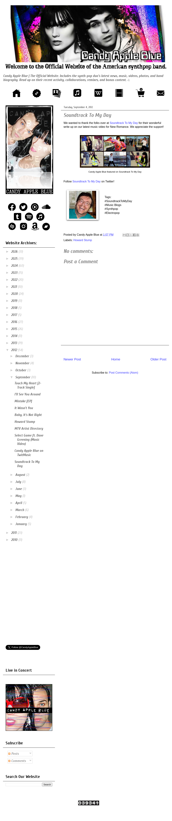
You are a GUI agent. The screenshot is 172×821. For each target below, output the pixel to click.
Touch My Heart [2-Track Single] (27, 385)
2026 (14, 252)
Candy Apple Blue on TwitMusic (28, 453)
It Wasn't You (23, 408)
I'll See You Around (27, 394)
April (19, 503)
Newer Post (72, 359)
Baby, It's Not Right (28, 415)
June (19, 489)
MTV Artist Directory (28, 428)
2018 (14, 308)
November (22, 363)
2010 (14, 540)
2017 (14, 315)
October (21, 370)
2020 (15, 294)
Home (115, 359)
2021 (14, 287)
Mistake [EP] (23, 401)
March (20, 510)
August (20, 475)
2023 (14, 273)
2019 (14, 301)
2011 (14, 533)
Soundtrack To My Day (124, 122)
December (22, 356)
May (18, 496)
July (18, 482)
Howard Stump (82, 240)
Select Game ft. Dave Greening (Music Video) (28, 439)
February (22, 517)
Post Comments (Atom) (123, 372)
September (23, 377)
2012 (14, 350)
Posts (13, 754)
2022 (14, 280)
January (21, 524)
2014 (14, 336)
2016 (14, 322)
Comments (17, 761)
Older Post (158, 359)
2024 (14, 266)
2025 (14, 259)
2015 (14, 329)
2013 (14, 343)
